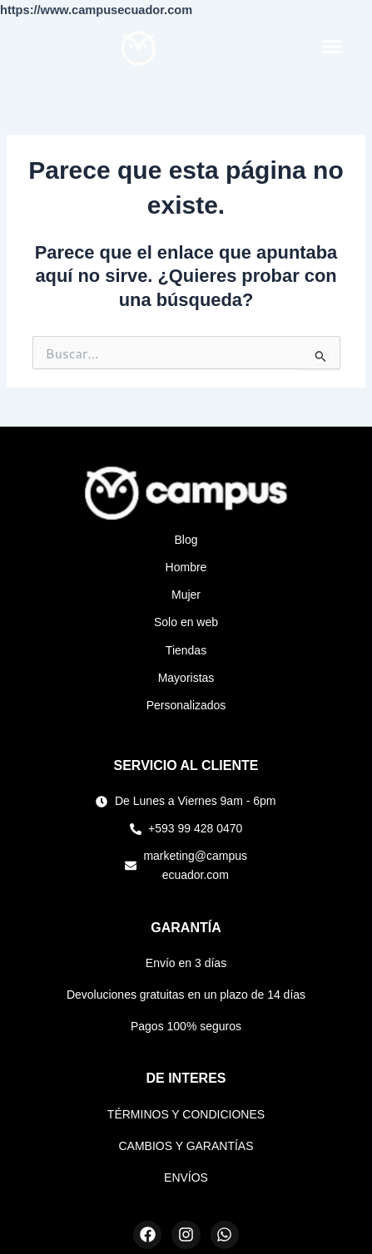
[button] (332, 46)
